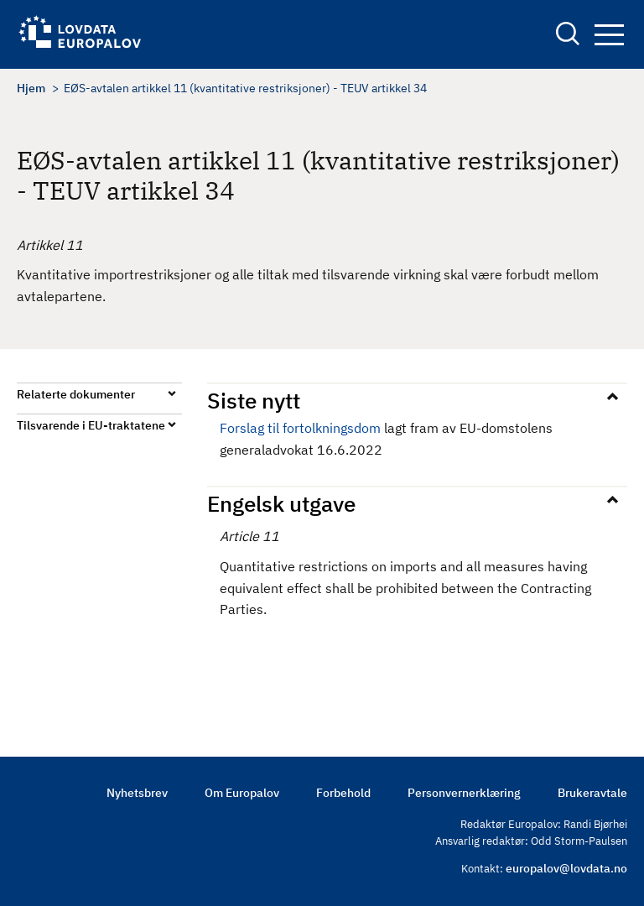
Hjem (31, 88)
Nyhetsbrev (137, 792)
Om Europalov (242, 792)
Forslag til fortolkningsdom (300, 427)
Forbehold (343, 792)
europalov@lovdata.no (566, 868)
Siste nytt (253, 400)
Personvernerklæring (464, 792)
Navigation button (609, 34)
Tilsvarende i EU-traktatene (91, 425)
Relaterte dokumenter (76, 394)
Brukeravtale (592, 792)
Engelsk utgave (281, 503)
